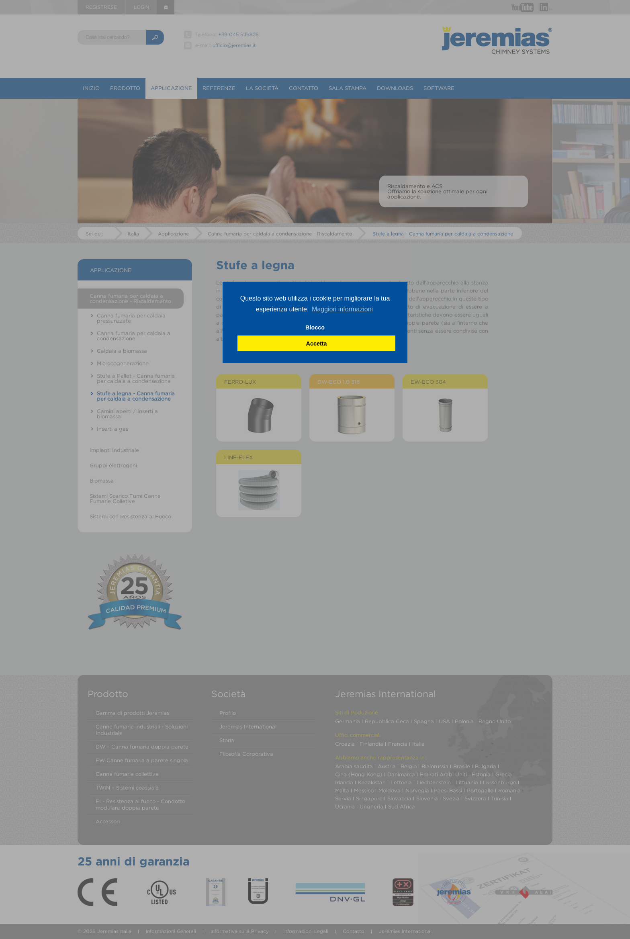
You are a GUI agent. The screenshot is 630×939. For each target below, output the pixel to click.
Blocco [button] (315, 327)
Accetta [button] (316, 343)
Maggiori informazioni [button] (342, 309)
